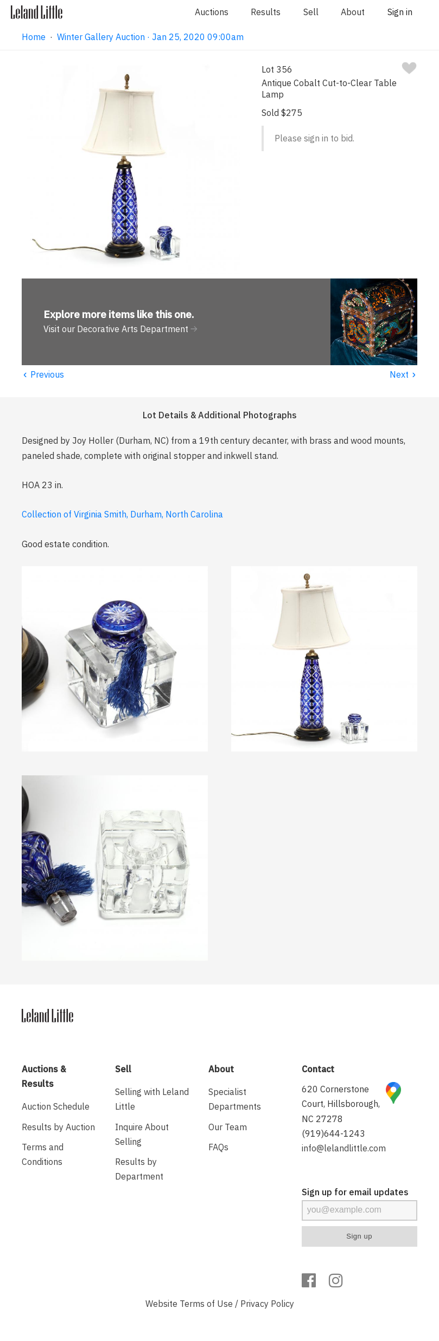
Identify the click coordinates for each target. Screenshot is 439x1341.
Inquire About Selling (142, 1134)
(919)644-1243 (333, 1133)
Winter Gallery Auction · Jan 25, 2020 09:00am (150, 36)
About (353, 12)
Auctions (211, 12)
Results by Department (139, 1169)
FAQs (218, 1147)
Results (266, 12)
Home (34, 36)
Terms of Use (206, 1303)
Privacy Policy (267, 1303)
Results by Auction (58, 1127)
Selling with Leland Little (152, 1099)
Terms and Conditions (42, 1154)
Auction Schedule (56, 1106)
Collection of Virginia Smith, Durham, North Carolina (122, 514)
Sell (311, 12)
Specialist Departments (234, 1099)
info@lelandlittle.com (344, 1148)
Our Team (227, 1127)
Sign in (399, 12)
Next (403, 374)
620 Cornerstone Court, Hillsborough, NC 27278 (341, 1104)
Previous (43, 374)
